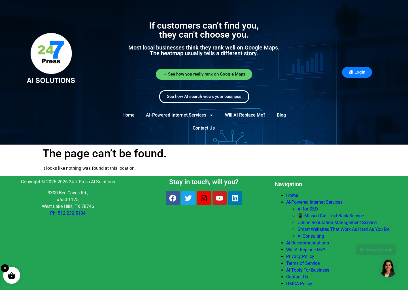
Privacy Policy (300, 256)
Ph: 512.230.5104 (68, 213)
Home (128, 115)
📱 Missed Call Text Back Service (331, 215)
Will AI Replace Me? (245, 115)
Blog (281, 115)
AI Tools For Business (307, 270)
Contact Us (204, 128)
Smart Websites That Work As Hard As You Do (344, 229)
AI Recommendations (307, 243)
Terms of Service (303, 263)
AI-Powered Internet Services (180, 115)
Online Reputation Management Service (337, 222)
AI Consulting (311, 236)
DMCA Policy (299, 283)
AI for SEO (308, 209)
